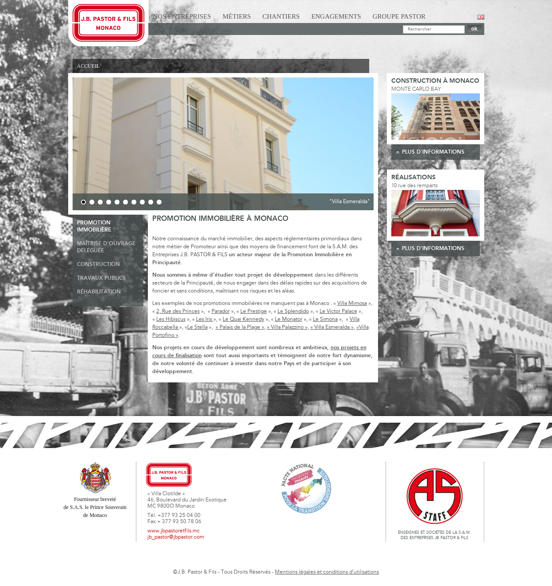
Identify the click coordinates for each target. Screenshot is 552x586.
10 (159, 202)
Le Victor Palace (338, 311)
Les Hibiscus (170, 319)
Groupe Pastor (399, 16)
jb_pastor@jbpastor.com (175, 537)
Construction (98, 264)
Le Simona (325, 319)
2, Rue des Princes (178, 311)
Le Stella (197, 327)
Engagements (336, 16)
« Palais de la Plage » (240, 327)
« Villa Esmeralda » (332, 327)
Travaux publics (101, 278)
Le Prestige (253, 311)
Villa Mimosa (352, 303)
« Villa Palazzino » (287, 327)
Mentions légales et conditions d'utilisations (327, 572)
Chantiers (281, 16)
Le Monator (288, 319)
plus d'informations (433, 152)
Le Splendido (293, 311)
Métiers (237, 16)
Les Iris (204, 319)
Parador (221, 311)
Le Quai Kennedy (243, 319)
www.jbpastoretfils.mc (173, 531)
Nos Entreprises (182, 16)
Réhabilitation (99, 292)
